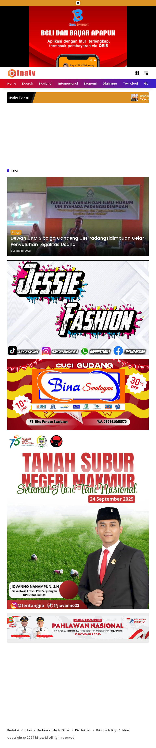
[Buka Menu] (137, 73)
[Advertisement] (78, 135)
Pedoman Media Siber (53, 730)
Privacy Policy (106, 730)
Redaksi (13, 730)
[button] (146, 73)
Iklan (28, 730)
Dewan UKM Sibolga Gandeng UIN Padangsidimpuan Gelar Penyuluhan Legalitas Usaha (77, 241)
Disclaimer (83, 730)
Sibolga (16, 232)
